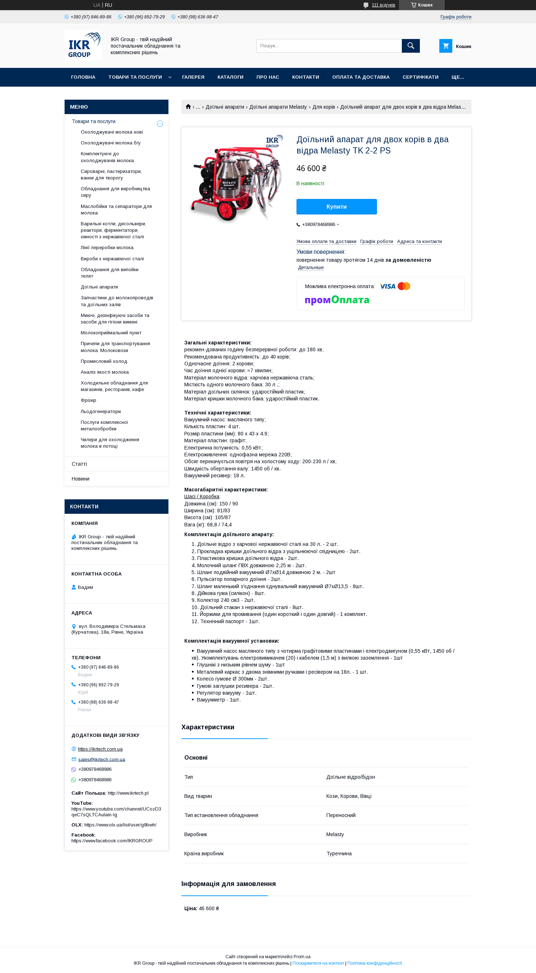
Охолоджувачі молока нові (112, 132)
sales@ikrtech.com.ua (101, 759)
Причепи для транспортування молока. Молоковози (115, 347)
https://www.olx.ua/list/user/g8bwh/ (120, 825)
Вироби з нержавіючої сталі (112, 258)
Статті (79, 464)
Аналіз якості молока (105, 372)
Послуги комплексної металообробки (104, 425)
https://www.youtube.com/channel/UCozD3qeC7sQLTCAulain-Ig (116, 811)
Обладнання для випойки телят (110, 273)
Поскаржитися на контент (318, 963)
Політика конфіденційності (374, 963)
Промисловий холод (104, 361)
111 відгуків (383, 5)
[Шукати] (411, 46)
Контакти (305, 77)
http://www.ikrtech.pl (128, 793)
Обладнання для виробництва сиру (115, 192)
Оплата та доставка (361, 77)
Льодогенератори (101, 411)
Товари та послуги (135, 77)
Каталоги (230, 77)
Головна (83, 77)
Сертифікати (421, 77)
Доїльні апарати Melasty (278, 107)
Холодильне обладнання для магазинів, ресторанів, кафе (114, 386)
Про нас (267, 77)
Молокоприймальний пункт (111, 332)
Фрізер (88, 400)
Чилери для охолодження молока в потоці (110, 443)
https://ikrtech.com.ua (100, 749)
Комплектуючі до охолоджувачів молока (107, 157)
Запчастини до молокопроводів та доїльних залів (117, 301)
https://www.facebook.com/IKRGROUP (112, 840)
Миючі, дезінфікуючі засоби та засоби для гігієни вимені (115, 319)
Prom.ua (302, 956)
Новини (80, 479)
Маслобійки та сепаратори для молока (116, 210)
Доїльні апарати (225, 107)
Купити (337, 207)
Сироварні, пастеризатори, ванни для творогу (111, 175)
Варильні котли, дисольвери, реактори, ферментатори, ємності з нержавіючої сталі (113, 230)
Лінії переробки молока (107, 247)
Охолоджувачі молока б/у (111, 142)
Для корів (323, 107)
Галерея (193, 77)
